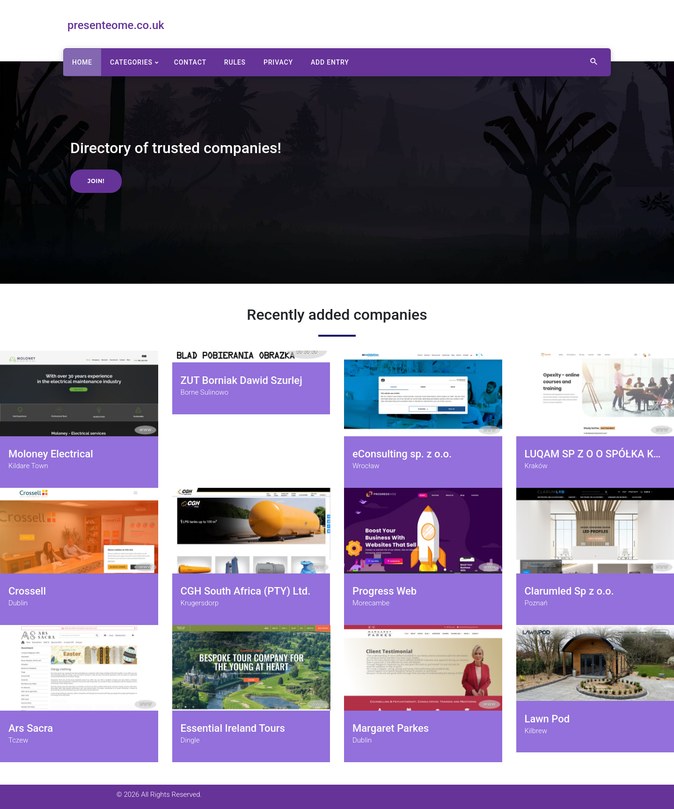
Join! (96, 180)
